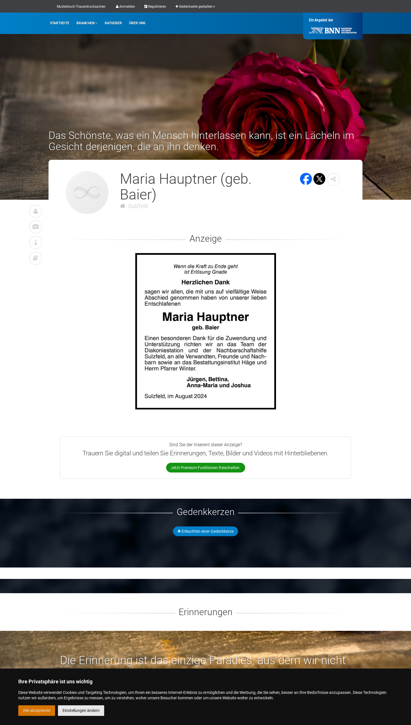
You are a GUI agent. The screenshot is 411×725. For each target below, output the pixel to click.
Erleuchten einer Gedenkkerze (205, 531)
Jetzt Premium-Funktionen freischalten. (206, 467)
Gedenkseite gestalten (195, 7)
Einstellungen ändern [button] (81, 710)
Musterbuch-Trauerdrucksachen (81, 7)
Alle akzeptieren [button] (37, 710)
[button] (333, 179)
